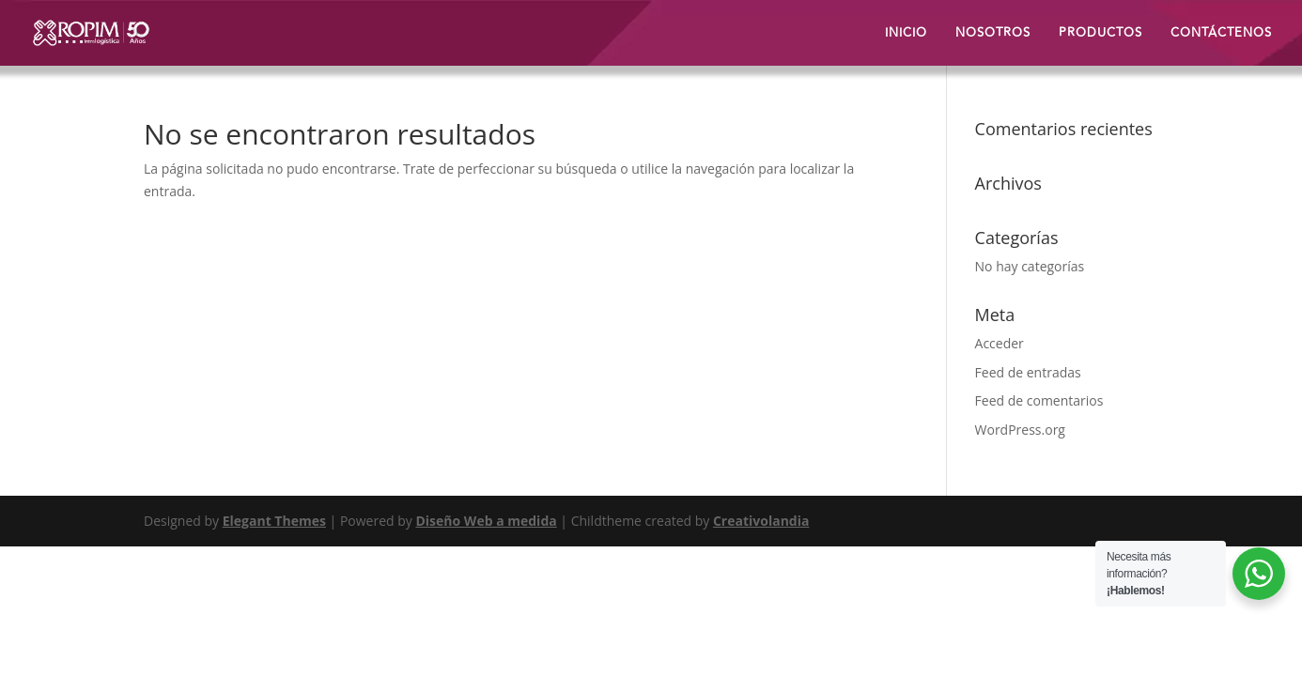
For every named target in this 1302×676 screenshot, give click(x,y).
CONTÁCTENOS (1221, 34)
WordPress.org (1020, 429)
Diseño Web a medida (485, 521)
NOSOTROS (993, 34)
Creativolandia (761, 521)
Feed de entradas (1028, 372)
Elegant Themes (274, 521)
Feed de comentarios (1039, 400)
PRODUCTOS (1100, 34)
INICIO (906, 34)
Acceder (999, 343)
